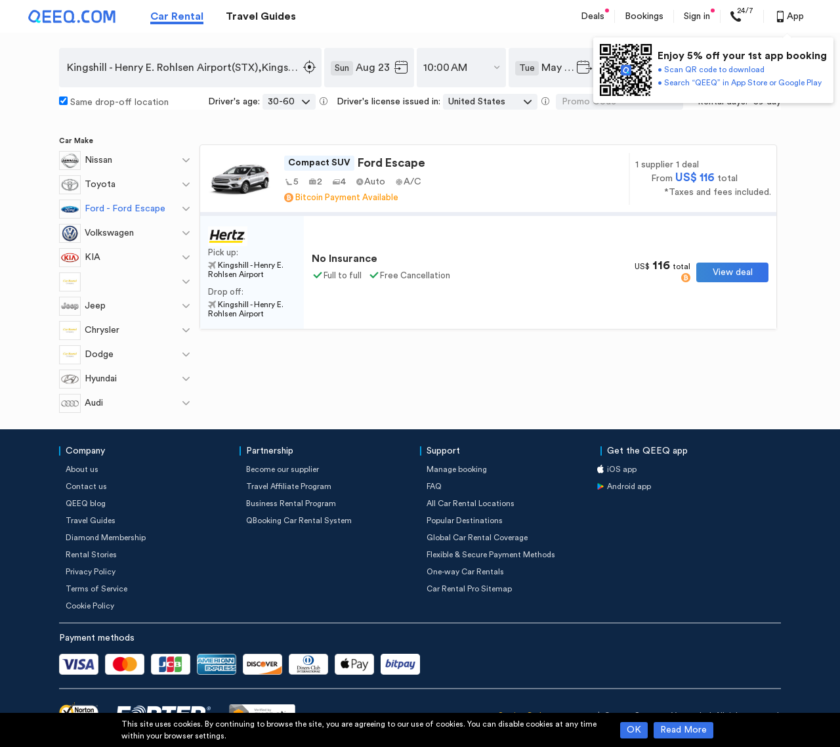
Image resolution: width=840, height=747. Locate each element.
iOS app (622, 469)
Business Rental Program (291, 503)
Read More (683, 730)
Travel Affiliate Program (288, 486)
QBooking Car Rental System (299, 520)
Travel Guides (261, 16)
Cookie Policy (90, 606)
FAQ (434, 486)
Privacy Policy (91, 572)
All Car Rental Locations (470, 503)
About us (82, 469)
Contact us (86, 486)
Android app (629, 486)
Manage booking (457, 469)
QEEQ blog (86, 503)
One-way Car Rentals (465, 572)
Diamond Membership (106, 538)
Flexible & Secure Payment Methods (491, 555)
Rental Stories (91, 555)
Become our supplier (282, 469)
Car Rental (176, 16)
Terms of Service (96, 589)
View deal (733, 272)
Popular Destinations (465, 520)
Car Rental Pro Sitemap (469, 589)
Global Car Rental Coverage (477, 538)
